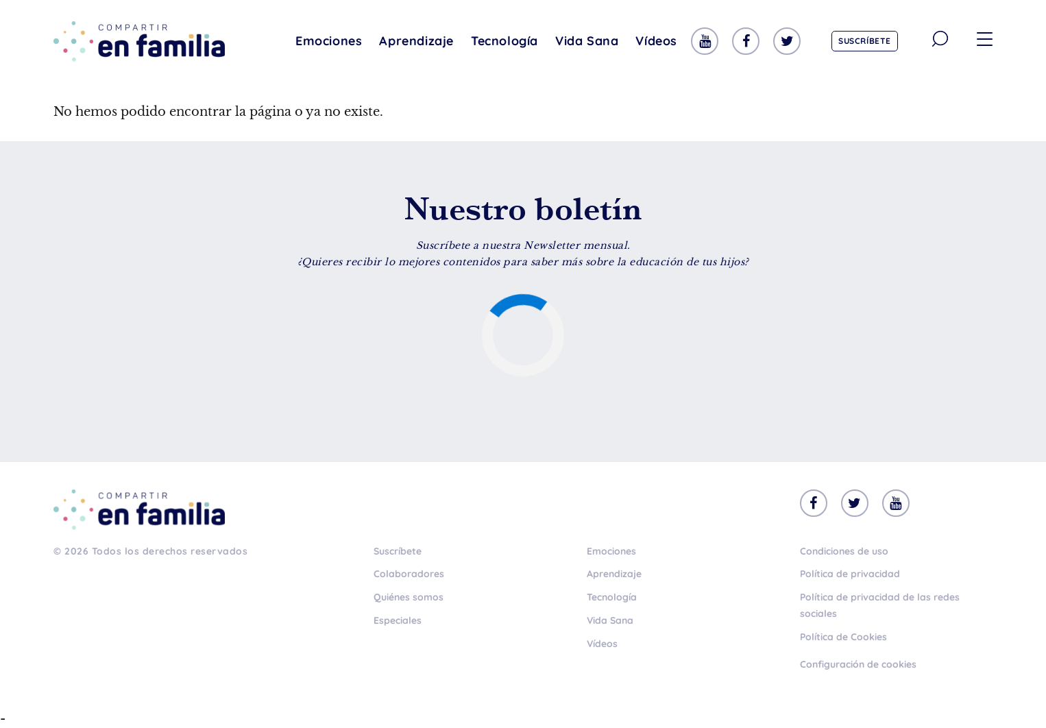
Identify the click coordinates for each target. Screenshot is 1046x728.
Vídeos (656, 41)
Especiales (398, 620)
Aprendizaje (416, 41)
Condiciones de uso (844, 551)
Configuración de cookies (858, 664)
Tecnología (504, 41)
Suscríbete (864, 41)
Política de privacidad (850, 574)
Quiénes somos (408, 597)
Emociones (328, 41)
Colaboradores (409, 574)
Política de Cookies (843, 637)
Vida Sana (586, 41)
